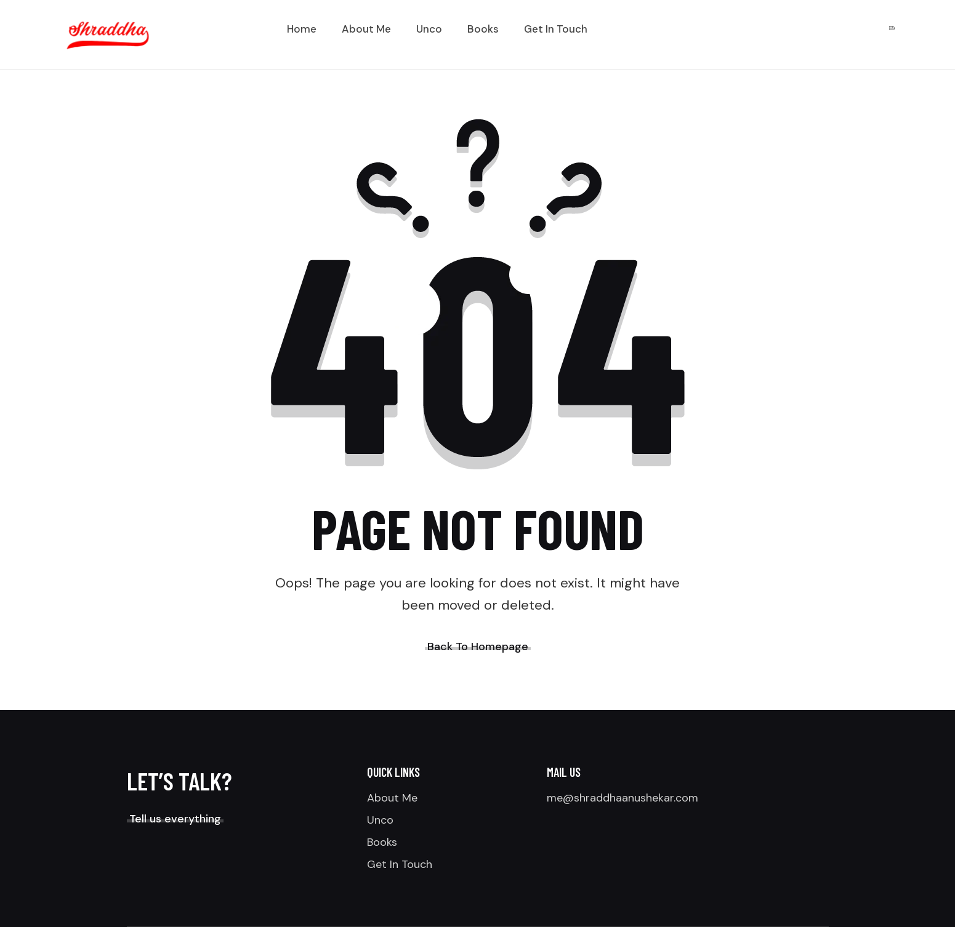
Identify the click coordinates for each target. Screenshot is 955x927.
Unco (380, 820)
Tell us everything (175, 818)
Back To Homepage (477, 646)
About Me (392, 797)
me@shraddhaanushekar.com (622, 797)
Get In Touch (399, 864)
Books (382, 842)
